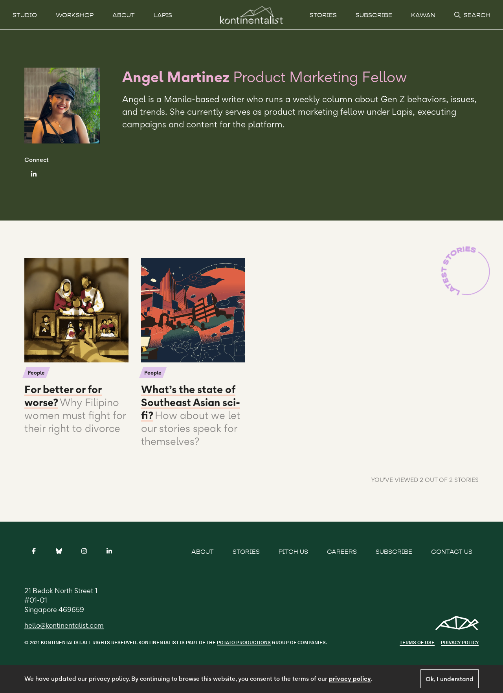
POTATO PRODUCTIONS (244, 642)
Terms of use (417, 642)
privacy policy (350, 678)
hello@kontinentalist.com (64, 625)
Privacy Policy (460, 642)
